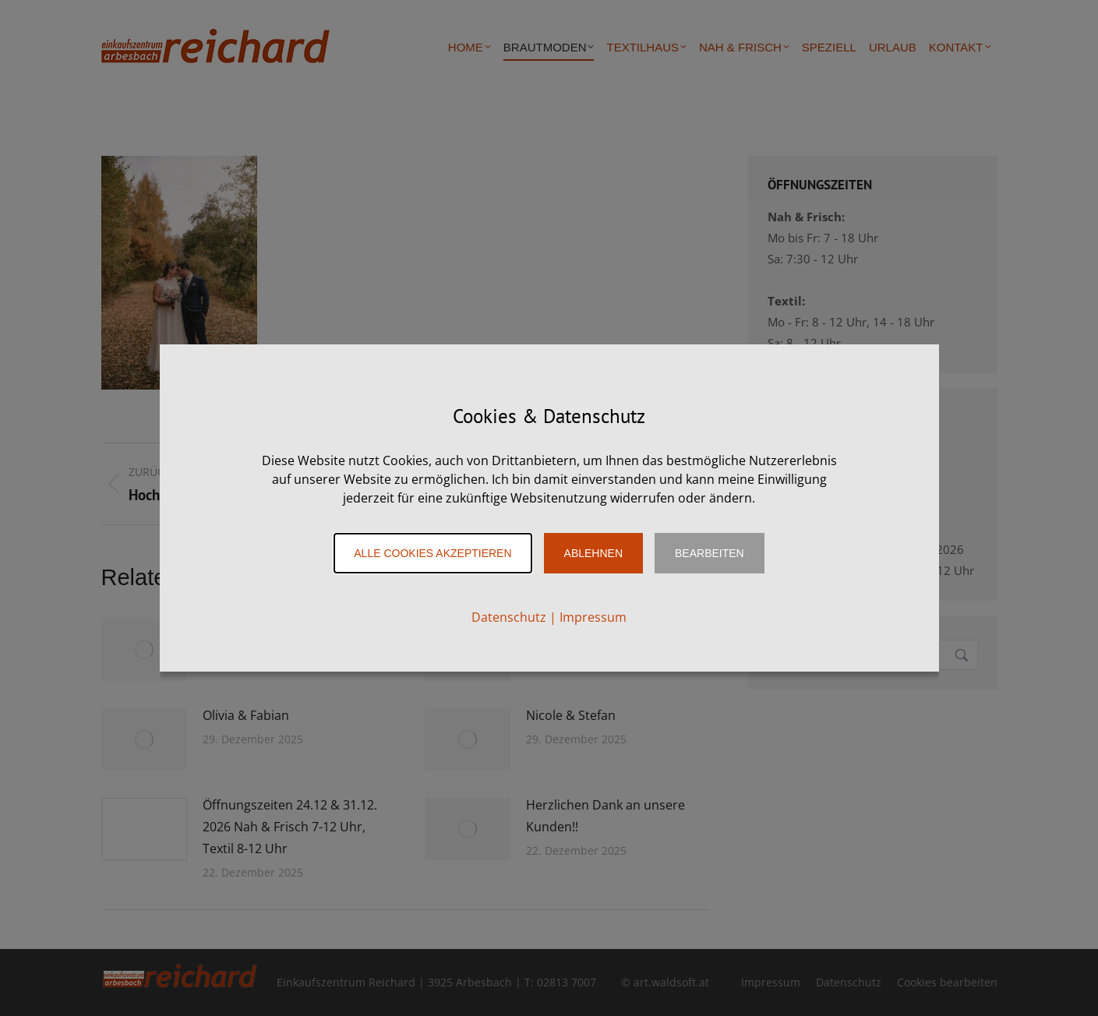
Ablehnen (593, 553)
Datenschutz (508, 617)
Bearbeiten (709, 553)
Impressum (593, 617)
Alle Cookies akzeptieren (432, 553)
